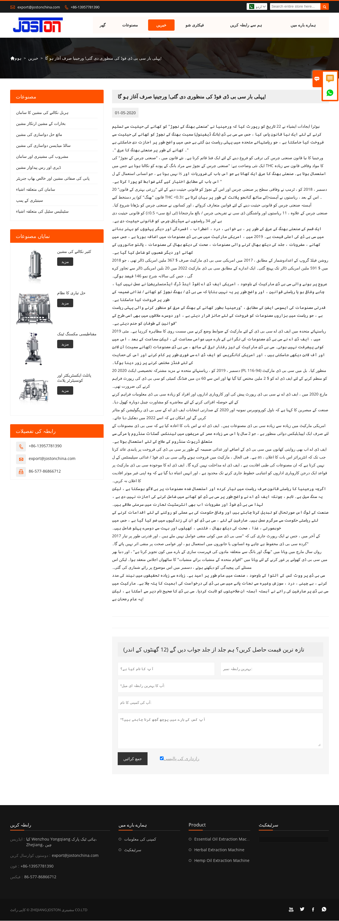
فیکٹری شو (195, 25)
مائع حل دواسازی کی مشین (39, 134)
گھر (103, 25)
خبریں (161, 25)
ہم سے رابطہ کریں (246, 25)
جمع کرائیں (132, 759)
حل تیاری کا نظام (71, 292)
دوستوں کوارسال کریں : (30, 855)
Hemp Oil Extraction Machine (221, 860)
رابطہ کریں (20, 825)
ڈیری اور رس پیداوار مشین (38, 167)
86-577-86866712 (45, 471)
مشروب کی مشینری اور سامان (42, 156)
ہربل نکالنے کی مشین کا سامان (42, 112)
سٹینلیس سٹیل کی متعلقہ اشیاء (42, 211)
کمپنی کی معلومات (140, 839)
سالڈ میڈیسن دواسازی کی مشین (43, 145)
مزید (65, 261)
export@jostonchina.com (38, 7)
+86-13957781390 (85, 7)
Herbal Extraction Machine (219, 850)
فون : (14, 866)
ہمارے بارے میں (303, 25)
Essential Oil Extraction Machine (224, 839)
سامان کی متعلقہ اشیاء (35, 189)
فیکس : (16, 877)
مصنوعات (130, 25)
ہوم (15, 58)
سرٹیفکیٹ (132, 850)
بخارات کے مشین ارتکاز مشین (41, 123)
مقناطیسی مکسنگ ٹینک (77, 334)
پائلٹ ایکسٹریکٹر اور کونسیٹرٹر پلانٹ (74, 378)
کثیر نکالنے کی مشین (74, 251)
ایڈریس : (17, 839)
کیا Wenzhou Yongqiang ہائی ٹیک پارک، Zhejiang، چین (61, 842)
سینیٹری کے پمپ (29, 200)
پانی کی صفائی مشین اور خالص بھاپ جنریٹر (53, 178)
